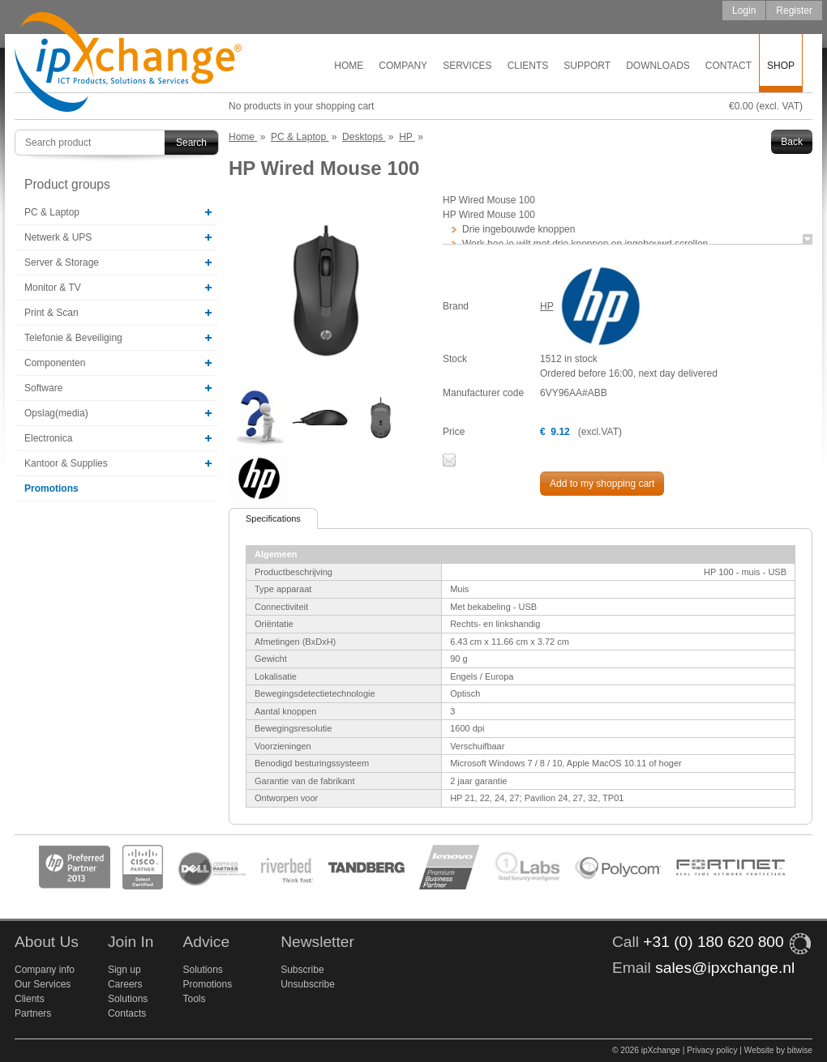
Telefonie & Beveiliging (73, 337)
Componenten (54, 363)
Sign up (124, 969)
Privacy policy (712, 1050)
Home (348, 65)
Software (43, 388)
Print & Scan (51, 312)
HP (546, 306)
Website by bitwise (778, 1050)
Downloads (658, 65)
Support (587, 65)
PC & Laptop (51, 212)
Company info (45, 969)
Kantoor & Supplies (66, 463)
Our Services (43, 984)
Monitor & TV (52, 287)
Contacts (127, 1013)
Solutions (128, 998)
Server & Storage (61, 262)
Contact (728, 65)
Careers (125, 984)
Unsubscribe (308, 984)
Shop (781, 65)
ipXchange (128, 62)
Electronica (48, 438)
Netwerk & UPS (58, 237)
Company (403, 65)
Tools (193, 998)
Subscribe (302, 969)
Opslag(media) (56, 413)
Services (467, 65)
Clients (528, 65)
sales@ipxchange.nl (725, 967)
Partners (33, 1013)
